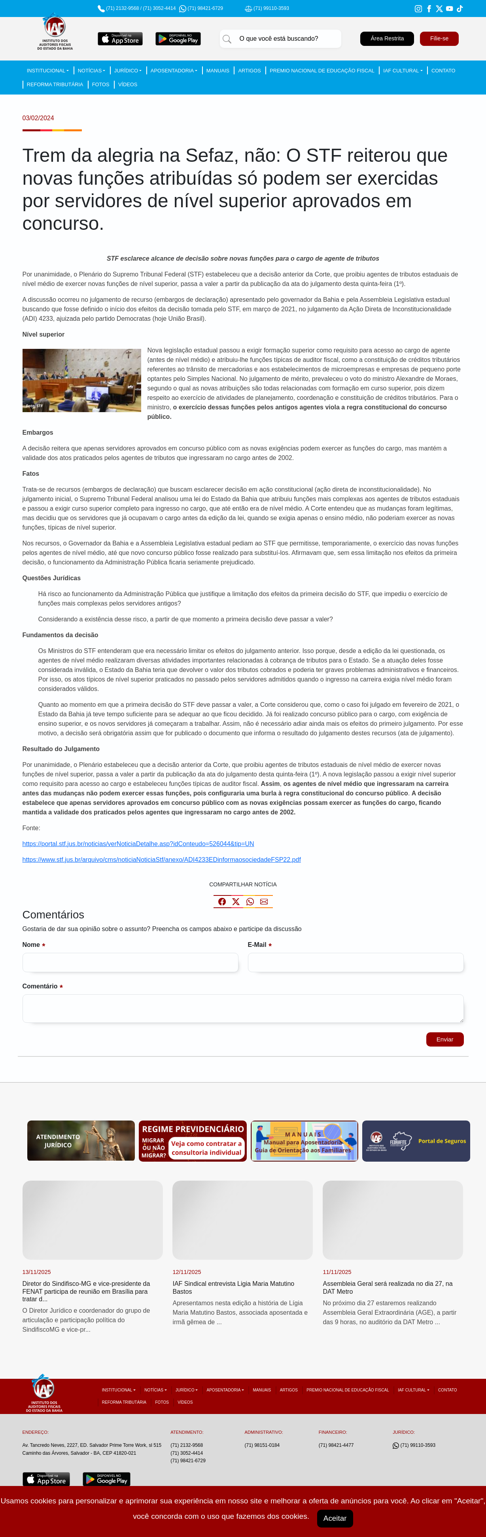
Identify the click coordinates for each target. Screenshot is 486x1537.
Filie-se (439, 38)
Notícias (90, 71)
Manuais (217, 71)
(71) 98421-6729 (188, 1462)
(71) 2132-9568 (122, 8)
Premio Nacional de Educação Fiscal (322, 71)
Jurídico (126, 71)
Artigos (249, 71)
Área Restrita (387, 38)
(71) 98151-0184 (262, 1447)
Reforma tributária (55, 84)
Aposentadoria (172, 71)
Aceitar (335, 1518)
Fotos (101, 84)
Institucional (46, 71)
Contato (443, 71)
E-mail (257, 945)
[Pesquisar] (227, 39)
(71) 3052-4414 (159, 8)
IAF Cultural (401, 71)
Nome (31, 945)
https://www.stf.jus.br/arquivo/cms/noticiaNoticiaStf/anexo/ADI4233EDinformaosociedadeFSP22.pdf (162, 859)
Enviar (444, 1040)
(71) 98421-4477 (336, 1447)
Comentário (40, 986)
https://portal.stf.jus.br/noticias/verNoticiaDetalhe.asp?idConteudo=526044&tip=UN (138, 843)
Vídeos (127, 84)
